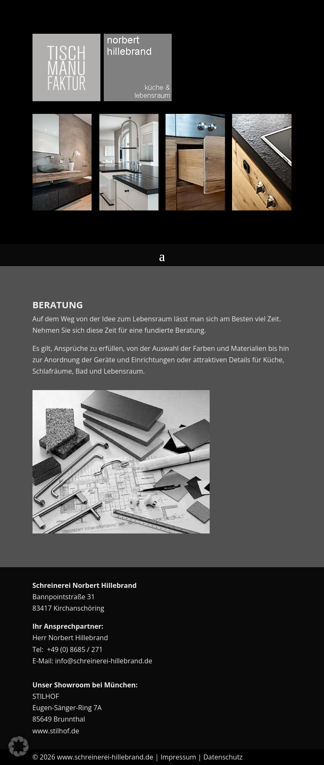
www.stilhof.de (55, 730)
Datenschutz (223, 757)
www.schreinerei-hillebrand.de (105, 757)
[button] (18, 746)
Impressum (178, 757)
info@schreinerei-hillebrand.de (103, 660)
